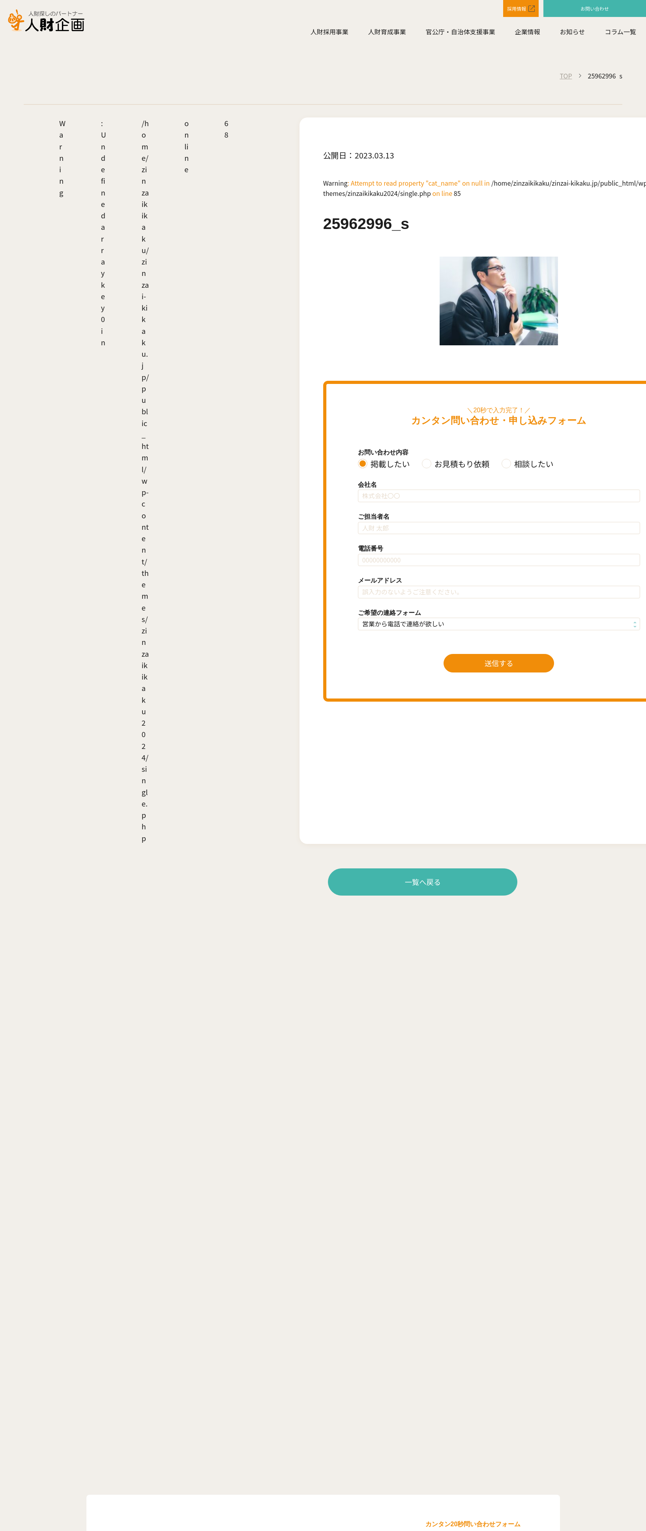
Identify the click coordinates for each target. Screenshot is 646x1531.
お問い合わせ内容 (383, 452)
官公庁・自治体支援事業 (460, 34)
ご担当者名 (373, 516)
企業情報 (527, 34)
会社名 (367, 484)
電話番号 (370, 548)
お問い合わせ (595, 8)
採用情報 (507, 9)
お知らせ (572, 34)
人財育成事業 (387, 34)
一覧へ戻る (423, 882)
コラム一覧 (620, 34)
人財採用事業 (329, 34)
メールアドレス (380, 580)
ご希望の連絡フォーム (389, 612)
